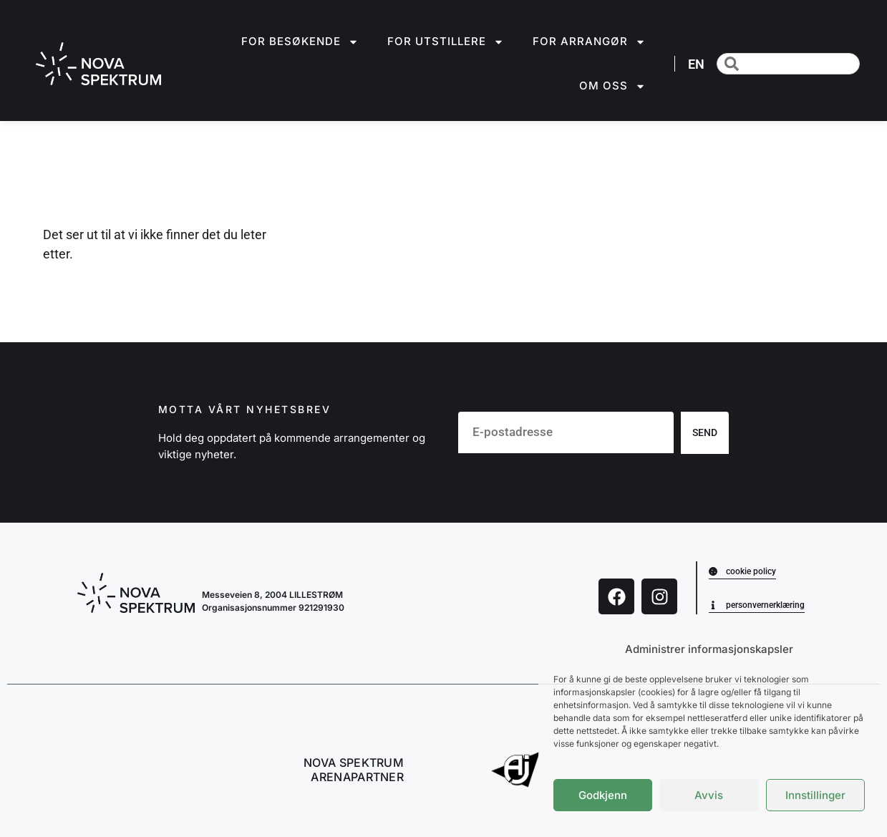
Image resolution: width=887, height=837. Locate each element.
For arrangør (589, 41)
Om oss (612, 86)
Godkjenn (602, 795)
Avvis (708, 795)
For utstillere (445, 41)
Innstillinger (815, 795)
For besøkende (300, 41)
